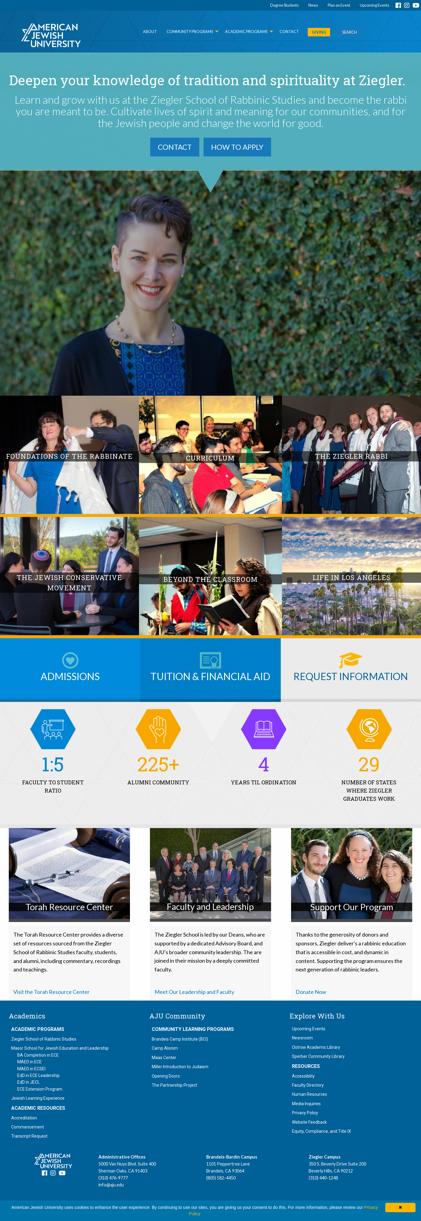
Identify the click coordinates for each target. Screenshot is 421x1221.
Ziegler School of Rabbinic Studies (43, 1039)
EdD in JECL (28, 1082)
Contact (175, 147)
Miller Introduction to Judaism (180, 1066)
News (313, 5)
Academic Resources (38, 1108)
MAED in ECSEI (31, 1068)
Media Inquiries (306, 1103)
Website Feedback (309, 1122)
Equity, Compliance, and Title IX (321, 1131)
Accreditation (24, 1117)
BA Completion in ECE (38, 1055)
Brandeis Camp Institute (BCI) (180, 1039)
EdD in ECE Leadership (38, 1075)
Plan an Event (339, 5)
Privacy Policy (305, 1112)
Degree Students (284, 5)
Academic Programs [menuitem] (246, 31)
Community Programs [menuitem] (190, 31)
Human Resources (309, 1094)
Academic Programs (37, 1029)
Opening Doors (166, 1076)
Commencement (27, 1127)
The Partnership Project (174, 1085)
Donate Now (311, 991)
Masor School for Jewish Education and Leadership (60, 1048)
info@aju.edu (111, 1184)
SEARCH (349, 32)
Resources (306, 1066)
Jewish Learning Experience (38, 1098)
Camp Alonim (165, 1048)
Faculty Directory (308, 1085)
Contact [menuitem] (289, 31)
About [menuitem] (150, 31)
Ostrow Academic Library (316, 1047)
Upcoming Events (374, 5)
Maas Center (164, 1057)
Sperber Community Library (318, 1056)
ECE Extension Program (39, 1089)
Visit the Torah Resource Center (51, 991)
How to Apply (237, 147)
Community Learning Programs (193, 1029)
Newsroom (302, 1037)
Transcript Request (29, 1136)
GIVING (319, 32)
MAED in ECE (29, 1061)
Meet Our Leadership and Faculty (194, 991)
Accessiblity (303, 1076)
